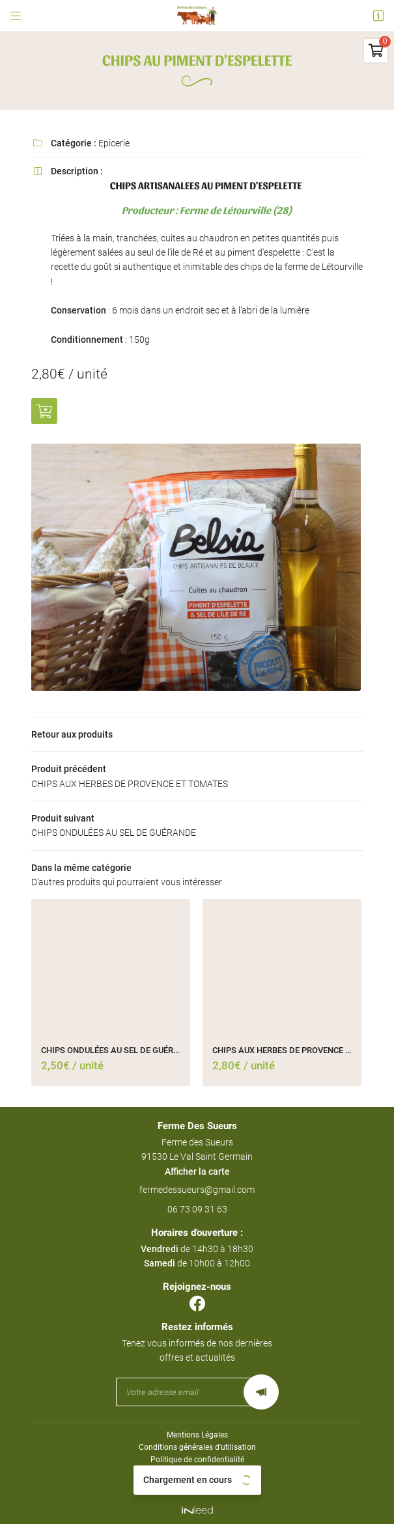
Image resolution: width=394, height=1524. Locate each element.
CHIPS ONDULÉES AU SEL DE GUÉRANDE (110, 1050)
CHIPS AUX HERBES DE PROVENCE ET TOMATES (282, 1050)
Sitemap (197, 1485)
